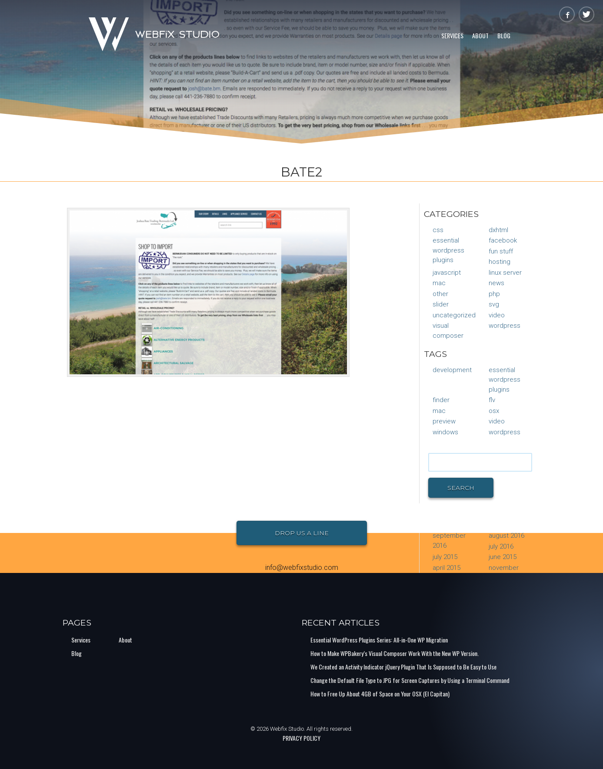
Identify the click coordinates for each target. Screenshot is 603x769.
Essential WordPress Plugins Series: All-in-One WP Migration (379, 639)
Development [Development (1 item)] (452, 370)
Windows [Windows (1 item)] (445, 432)
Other (440, 294)
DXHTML (498, 230)
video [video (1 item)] (497, 421)
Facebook (503, 240)
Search (460, 488)
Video (497, 315)
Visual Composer (448, 331)
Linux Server (505, 272)
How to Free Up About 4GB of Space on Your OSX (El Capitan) (380, 693)
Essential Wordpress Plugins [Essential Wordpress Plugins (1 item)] (504, 379)
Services (452, 35)
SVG (494, 304)
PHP (494, 294)
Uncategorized (454, 315)
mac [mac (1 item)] (439, 411)
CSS (438, 230)
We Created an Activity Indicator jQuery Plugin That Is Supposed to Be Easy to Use (403, 666)
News (496, 283)
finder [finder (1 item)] (441, 400)
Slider (441, 304)
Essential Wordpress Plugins (448, 250)
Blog (503, 35)
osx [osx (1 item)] (494, 411)
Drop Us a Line (302, 533)
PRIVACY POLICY (301, 737)
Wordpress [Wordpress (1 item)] (504, 432)
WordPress (504, 326)
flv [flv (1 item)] (492, 400)
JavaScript (447, 272)
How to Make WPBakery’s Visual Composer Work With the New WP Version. (394, 653)
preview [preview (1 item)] (444, 421)
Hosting (499, 262)
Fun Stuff (501, 251)
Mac (439, 283)
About (480, 35)
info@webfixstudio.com (301, 567)
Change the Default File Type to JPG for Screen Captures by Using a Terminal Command (410, 680)
